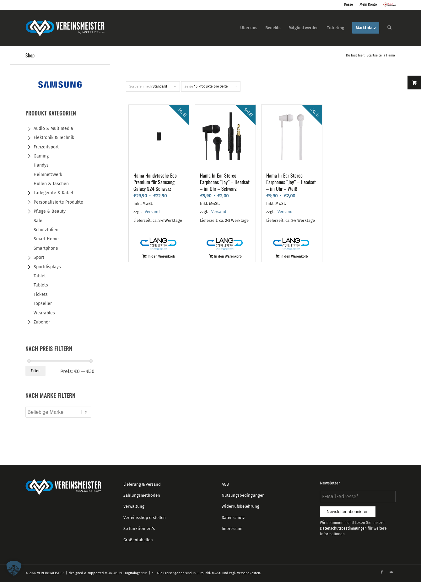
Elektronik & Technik (54, 137)
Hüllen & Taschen (51, 183)
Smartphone (46, 248)
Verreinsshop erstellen (144, 517)
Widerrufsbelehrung (240, 506)
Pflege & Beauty (50, 211)
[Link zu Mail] (391, 572)
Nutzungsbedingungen (243, 495)
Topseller (43, 303)
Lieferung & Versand (142, 484)
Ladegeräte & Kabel (53, 192)
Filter (35, 371)
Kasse (348, 5)
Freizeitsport (46, 147)
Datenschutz (233, 517)
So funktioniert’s (139, 528)
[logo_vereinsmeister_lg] (65, 28)
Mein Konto (368, 5)
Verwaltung (133, 506)
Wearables (44, 313)
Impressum (232, 528)
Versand (152, 211)
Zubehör (42, 322)
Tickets (41, 294)
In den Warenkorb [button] (159, 257)
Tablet (40, 276)
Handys (41, 165)
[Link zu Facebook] (381, 572)
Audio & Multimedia (53, 128)
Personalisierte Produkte (58, 202)
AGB (225, 484)
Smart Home (46, 239)
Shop (30, 55)
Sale (38, 220)
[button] (14, 568)
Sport (39, 257)
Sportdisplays (47, 267)
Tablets (41, 285)
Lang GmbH (159, 244)
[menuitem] (248, 28)
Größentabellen (138, 539)
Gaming (41, 156)
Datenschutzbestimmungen (343, 528)
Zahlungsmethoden (141, 495)
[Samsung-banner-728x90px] (59, 87)
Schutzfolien (46, 229)
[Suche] (389, 28)
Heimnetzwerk (48, 174)
